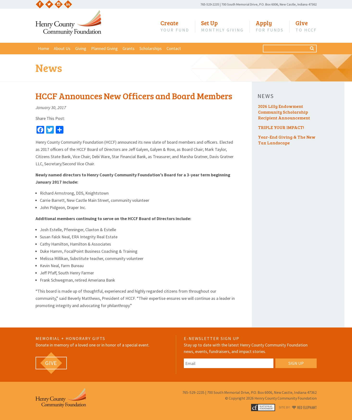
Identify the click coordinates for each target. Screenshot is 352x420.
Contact (174, 48)
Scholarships (150, 48)
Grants (129, 48)
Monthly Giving (222, 26)
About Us (62, 48)
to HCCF (306, 26)
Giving (80, 48)
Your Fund (175, 26)
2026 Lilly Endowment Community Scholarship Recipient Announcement (284, 112)
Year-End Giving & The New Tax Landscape (286, 140)
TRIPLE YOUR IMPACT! (281, 127)
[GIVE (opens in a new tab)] (51, 363)
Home (43, 48)
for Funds (270, 26)
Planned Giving (104, 48)
